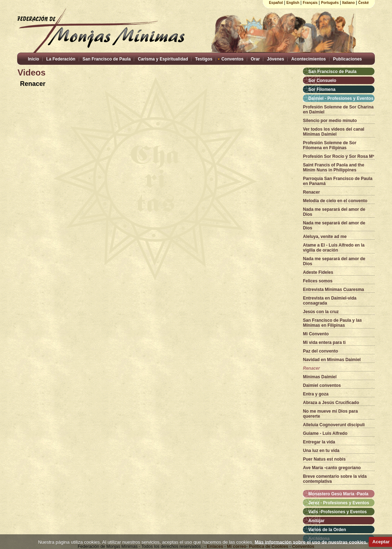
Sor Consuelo (322, 80)
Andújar (316, 520)
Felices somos (318, 280)
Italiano (348, 3)
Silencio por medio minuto (330, 120)
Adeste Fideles (318, 272)
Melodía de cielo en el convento (335, 200)
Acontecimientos (308, 59)
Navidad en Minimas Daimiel (332, 359)
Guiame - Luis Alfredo (325, 433)
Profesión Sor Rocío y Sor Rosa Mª (338, 156)
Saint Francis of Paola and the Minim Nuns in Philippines (333, 167)
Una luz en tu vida (321, 450)
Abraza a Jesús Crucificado (331, 402)
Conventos (232, 59)
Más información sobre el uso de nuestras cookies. (311, 541)
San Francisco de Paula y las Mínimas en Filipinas (332, 323)
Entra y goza (315, 394)
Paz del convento (320, 351)
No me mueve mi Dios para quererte (330, 414)
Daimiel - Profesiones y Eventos (340, 98)
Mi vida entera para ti (324, 342)
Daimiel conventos (322, 385)
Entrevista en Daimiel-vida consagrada (329, 301)
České (363, 3)
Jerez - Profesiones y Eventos (338, 502)
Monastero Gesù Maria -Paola (338, 493)
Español (276, 3)
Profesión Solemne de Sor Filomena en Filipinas (329, 145)
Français (310, 3)
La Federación (60, 59)
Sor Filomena (321, 89)
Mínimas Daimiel (320, 376)
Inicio (33, 59)
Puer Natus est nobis (324, 459)
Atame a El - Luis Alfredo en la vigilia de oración (333, 248)
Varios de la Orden (327, 529)
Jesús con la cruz (321, 311)
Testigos (203, 59)
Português (330, 3)
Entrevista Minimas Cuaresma (333, 289)
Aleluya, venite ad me (325, 236)
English (292, 3)
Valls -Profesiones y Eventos (337, 511)
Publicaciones (347, 59)
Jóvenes (275, 59)
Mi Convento (316, 333)
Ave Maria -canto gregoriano (332, 467)
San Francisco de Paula (107, 59)
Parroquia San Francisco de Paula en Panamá (337, 181)
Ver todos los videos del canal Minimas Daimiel (333, 132)
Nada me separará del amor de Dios (334, 212)
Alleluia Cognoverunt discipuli (334, 424)
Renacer (311, 192)
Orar (255, 59)
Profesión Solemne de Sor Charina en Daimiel (338, 110)
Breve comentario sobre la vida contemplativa (335, 479)
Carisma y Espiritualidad (163, 59)
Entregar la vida (319, 441)
